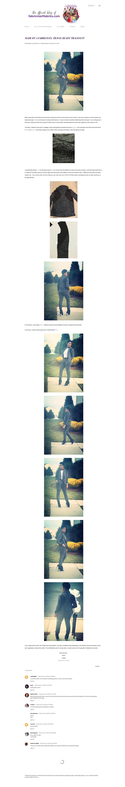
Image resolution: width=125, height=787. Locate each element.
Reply (32, 681)
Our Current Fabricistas (43, 26)
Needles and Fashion (63, 660)
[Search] (91, 5)
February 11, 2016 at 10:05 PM (47, 733)
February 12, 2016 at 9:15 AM (48, 743)
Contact (72, 26)
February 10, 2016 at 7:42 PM (47, 694)
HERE (73, 127)
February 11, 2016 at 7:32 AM (44, 704)
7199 (38, 170)
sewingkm (33, 676)
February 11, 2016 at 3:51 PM (47, 713)
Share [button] (97, 666)
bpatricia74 (34, 694)
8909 (41, 325)
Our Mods (60, 26)
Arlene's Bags (34, 743)
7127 (56, 330)
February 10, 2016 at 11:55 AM (46, 676)
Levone (32, 724)
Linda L (32, 704)
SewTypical (33, 733)
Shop (82, 26)
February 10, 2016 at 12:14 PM (43, 685)
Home (26, 26)
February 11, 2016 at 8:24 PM (44, 724)
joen (31, 685)
